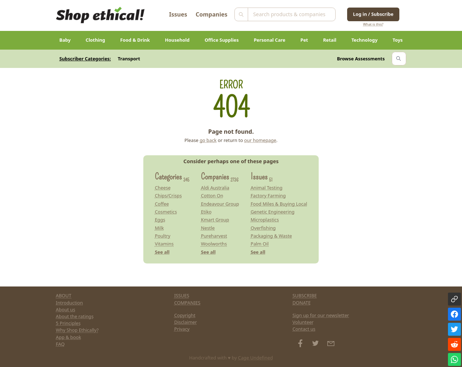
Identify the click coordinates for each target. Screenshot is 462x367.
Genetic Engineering (273, 211)
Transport (129, 58)
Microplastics (265, 219)
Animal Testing (266, 187)
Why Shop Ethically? (77, 330)
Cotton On (212, 195)
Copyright (185, 315)
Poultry (162, 236)
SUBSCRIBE (304, 295)
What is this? (373, 24)
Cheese (163, 187)
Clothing (95, 40)
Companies (211, 14)
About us (65, 309)
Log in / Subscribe (373, 14)
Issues (178, 14)
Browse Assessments (361, 58)
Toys (398, 40)
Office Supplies (222, 40)
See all (162, 252)
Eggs (160, 219)
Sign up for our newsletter (320, 315)
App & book (68, 337)
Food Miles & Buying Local (279, 204)
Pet (304, 40)
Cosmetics (166, 211)
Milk (159, 228)
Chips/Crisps (168, 195)
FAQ (60, 344)
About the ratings (75, 316)
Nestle (208, 228)
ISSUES (181, 295)
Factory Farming (268, 195)
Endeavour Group (220, 204)
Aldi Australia (215, 187)
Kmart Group (215, 219)
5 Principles (68, 323)
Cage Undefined (255, 357)
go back (207, 140)
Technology (364, 40)
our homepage (260, 140)
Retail (329, 40)
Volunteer (303, 322)
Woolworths (214, 243)
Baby (65, 40)
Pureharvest (214, 236)
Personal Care (270, 40)
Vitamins (164, 243)
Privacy (182, 329)
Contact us (303, 329)
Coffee (162, 204)
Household (177, 40)
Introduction (69, 302)
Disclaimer (185, 322)
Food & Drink (135, 40)
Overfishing (263, 228)
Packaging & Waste (271, 236)
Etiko (206, 211)
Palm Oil (260, 243)
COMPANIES (187, 302)
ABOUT (63, 295)
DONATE (301, 302)
